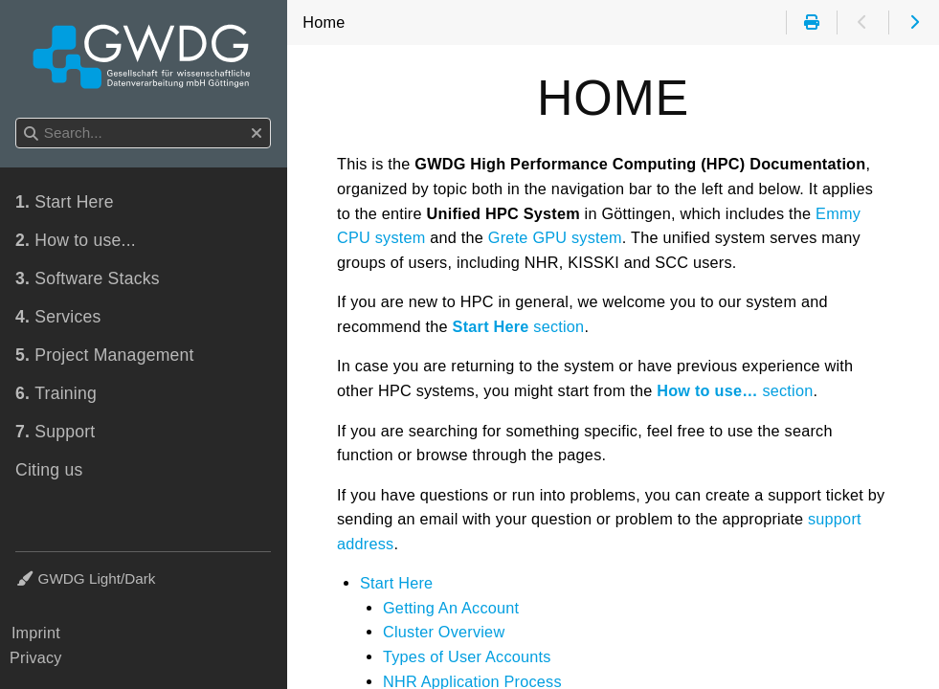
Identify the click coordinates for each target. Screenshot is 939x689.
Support (55, 431)
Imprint (35, 632)
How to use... (75, 240)
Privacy (36, 657)
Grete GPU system (555, 237)
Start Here (396, 582)
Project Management (104, 355)
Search (16, 118)
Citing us (49, 469)
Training (56, 393)
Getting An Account (451, 607)
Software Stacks (87, 278)
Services (58, 316)
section (519, 326)
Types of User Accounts (467, 656)
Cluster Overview (443, 631)
